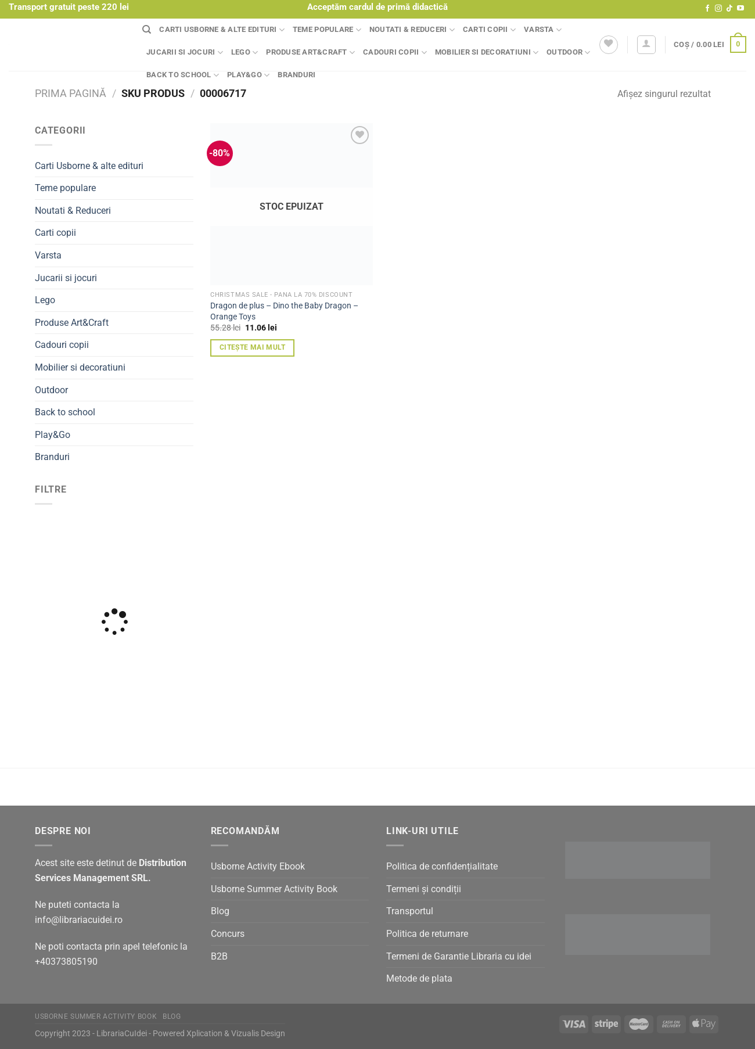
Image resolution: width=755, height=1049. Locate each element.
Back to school (182, 75)
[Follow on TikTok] (729, 9)
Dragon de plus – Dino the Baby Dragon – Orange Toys (284, 311)
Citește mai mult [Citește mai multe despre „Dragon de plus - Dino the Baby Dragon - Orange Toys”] (253, 347)
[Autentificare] (646, 44)
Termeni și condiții (423, 888)
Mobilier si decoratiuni (486, 52)
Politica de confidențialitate (442, 866)
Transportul (409, 911)
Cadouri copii (395, 52)
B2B (219, 956)
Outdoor (568, 52)
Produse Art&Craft (310, 52)
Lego (244, 52)
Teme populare (327, 29)
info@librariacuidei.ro (79, 919)
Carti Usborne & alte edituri (222, 29)
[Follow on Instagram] (718, 9)
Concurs (228, 933)
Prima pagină (70, 93)
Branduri (296, 74)
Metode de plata (419, 978)
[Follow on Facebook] (707, 9)
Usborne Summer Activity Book (274, 888)
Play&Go (248, 75)
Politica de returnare (427, 933)
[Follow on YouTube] (740, 9)
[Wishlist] (608, 44)
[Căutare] (146, 30)
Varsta (543, 29)
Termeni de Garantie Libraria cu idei (458, 956)
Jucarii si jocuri (184, 52)
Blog (220, 911)
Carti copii (489, 29)
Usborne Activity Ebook (258, 866)
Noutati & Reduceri (412, 29)
